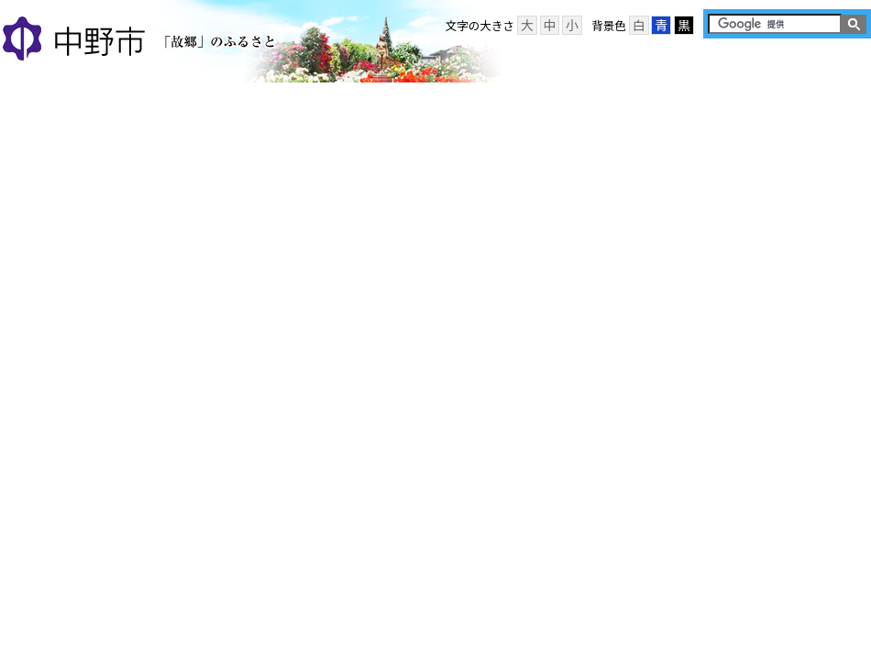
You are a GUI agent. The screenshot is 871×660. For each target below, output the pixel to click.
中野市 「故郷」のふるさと (141, 40)
